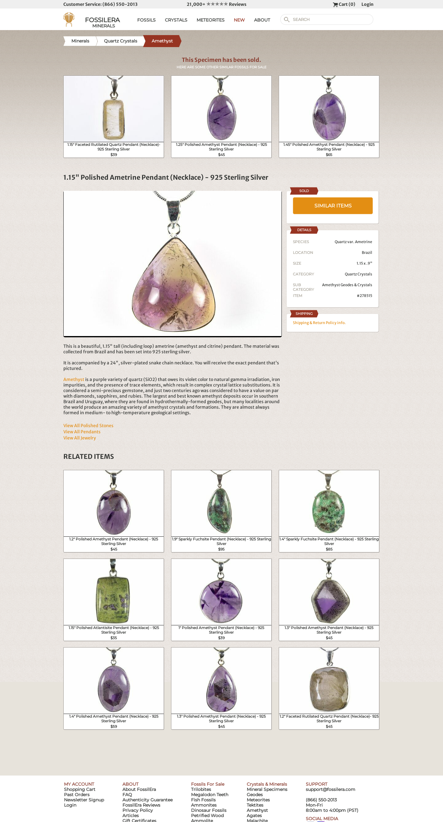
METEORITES (211, 20)
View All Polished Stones (88, 425)
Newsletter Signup (84, 800)
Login (367, 4)
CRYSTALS (176, 20)
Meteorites (258, 800)
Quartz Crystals (358, 274)
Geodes (255, 794)
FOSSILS (146, 20)
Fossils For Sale (207, 784)
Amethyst (73, 379)
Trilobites (201, 789)
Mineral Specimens (267, 789)
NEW (239, 20)
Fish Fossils (203, 800)
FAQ (127, 794)
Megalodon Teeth (209, 794)
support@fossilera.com (330, 789)
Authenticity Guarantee (147, 800)
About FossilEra (139, 789)
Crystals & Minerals (267, 784)
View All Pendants (82, 432)
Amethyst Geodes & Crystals (347, 285)
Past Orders (77, 794)
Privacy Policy (137, 810)
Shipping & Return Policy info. (319, 322)
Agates (254, 815)
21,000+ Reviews (216, 4)
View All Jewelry (79, 438)
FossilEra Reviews (141, 805)
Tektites (255, 805)
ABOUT (262, 20)
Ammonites (204, 805)
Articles (130, 815)
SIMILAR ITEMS (333, 206)
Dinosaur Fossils (208, 810)
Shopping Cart (79, 789)
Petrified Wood (207, 815)
